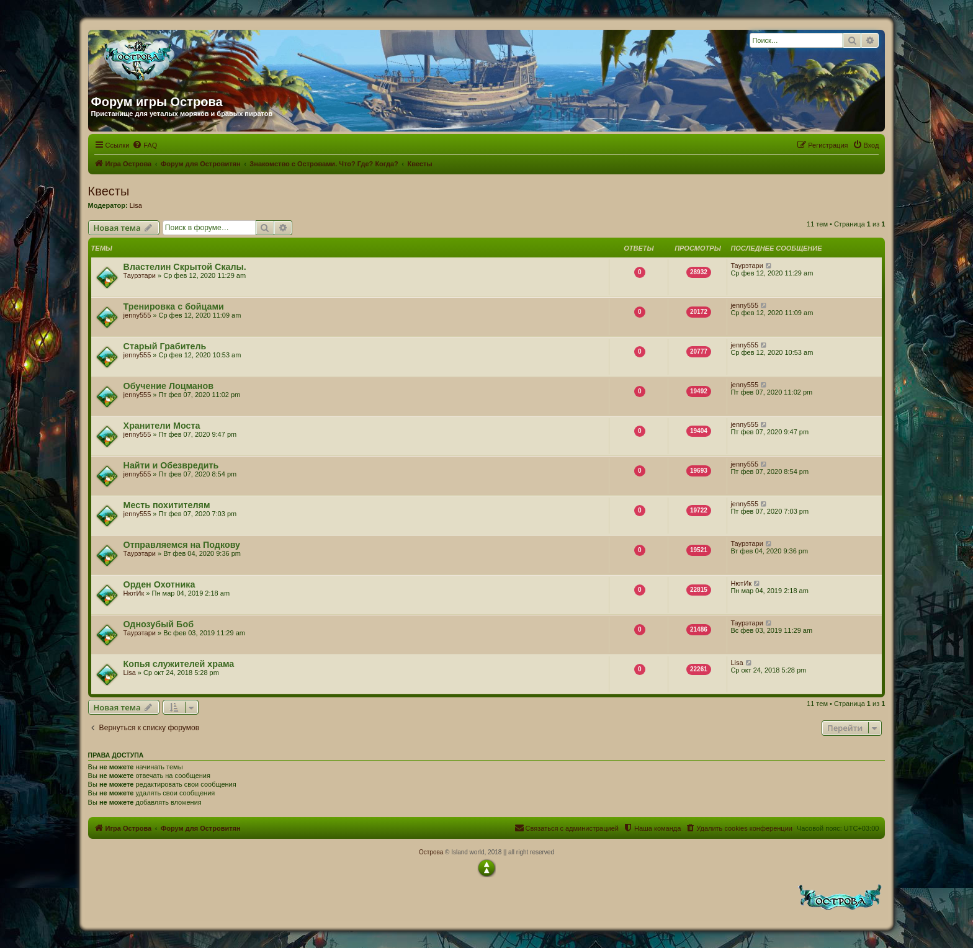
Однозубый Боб (158, 624)
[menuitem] (144, 145)
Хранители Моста (161, 426)
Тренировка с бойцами (173, 306)
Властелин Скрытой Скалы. (184, 267)
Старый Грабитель (165, 346)
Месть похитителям (166, 505)
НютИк (134, 593)
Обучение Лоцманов (168, 386)
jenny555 (137, 315)
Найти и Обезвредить (171, 465)
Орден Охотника (159, 584)
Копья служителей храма (179, 664)
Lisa (136, 205)
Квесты (109, 191)
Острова (431, 852)
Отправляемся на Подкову (181, 545)
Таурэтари (139, 275)
